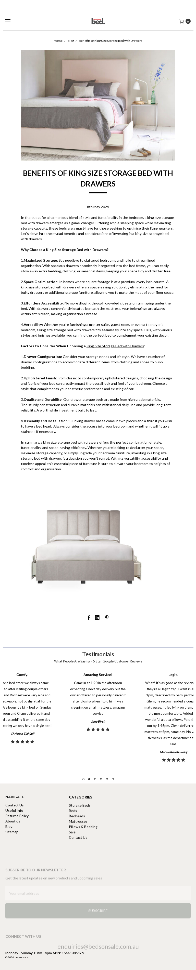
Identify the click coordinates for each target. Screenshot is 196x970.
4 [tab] (101, 779)
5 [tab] (107, 779)
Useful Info (14, 815)
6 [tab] (113, 779)
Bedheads (77, 835)
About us (12, 826)
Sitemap (11, 837)
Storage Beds (80, 825)
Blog (9, 831)
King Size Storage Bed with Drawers (115, 346)
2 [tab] (89, 779)
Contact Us (14, 810)
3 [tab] (95, 779)
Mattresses (78, 841)
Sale (72, 851)
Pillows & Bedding (83, 846)
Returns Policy (17, 821)
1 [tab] (83, 779)
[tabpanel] (98, 718)
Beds (73, 830)
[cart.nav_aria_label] (186, 21)
